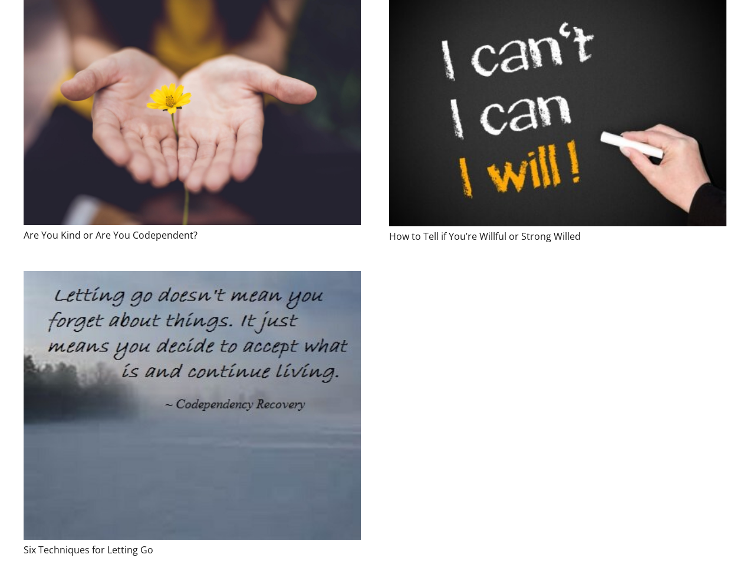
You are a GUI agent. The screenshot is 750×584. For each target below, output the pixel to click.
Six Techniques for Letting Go (88, 549)
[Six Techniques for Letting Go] (192, 405)
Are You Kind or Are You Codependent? (111, 235)
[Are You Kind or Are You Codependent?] (192, 112)
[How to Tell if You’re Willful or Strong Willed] (557, 113)
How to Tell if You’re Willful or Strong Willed (485, 236)
